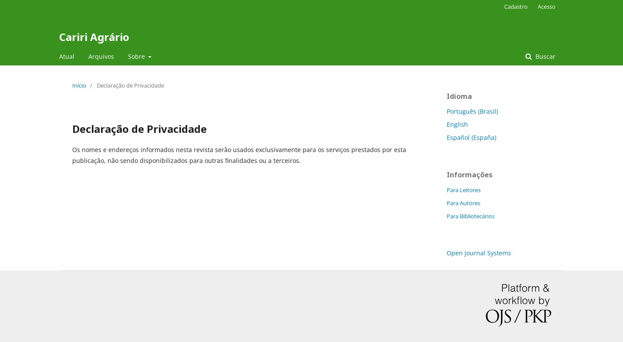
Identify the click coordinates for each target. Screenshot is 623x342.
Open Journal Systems (479, 253)
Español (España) (471, 137)
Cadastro (516, 6)
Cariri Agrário (94, 37)
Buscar (545, 56)
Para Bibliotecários (471, 216)
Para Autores (463, 203)
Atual (66, 56)
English (457, 124)
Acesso (547, 6)
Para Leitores (464, 190)
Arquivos (101, 56)
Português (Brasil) (472, 111)
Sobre (137, 56)
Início (79, 85)
